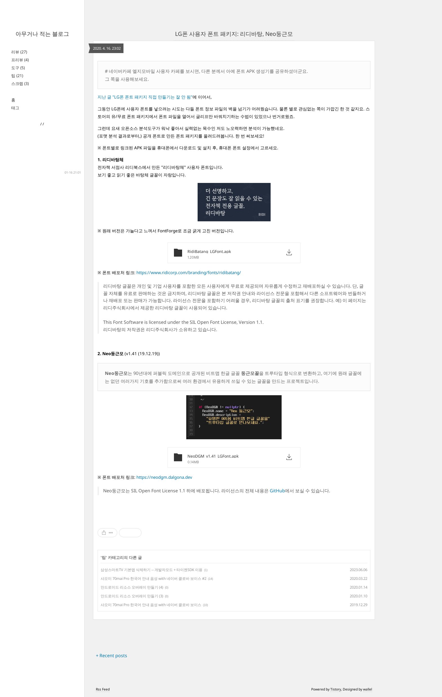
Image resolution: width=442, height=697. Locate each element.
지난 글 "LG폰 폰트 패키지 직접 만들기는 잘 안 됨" (145, 97)
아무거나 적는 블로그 (42, 34)
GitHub (277, 491)
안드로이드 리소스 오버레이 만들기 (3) (132, 595)
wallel (367, 689)
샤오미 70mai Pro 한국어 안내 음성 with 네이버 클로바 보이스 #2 (153, 578)
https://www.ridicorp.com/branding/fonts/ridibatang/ (188, 272)
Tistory (335, 689)
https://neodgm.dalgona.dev (164, 477)
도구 (18, 67)
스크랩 (20, 83)
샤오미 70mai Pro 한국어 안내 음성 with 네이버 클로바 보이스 (151, 604)
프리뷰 (20, 59)
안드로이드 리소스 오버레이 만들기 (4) (132, 587)
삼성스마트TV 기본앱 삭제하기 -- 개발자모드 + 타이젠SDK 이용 (151, 569)
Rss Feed (103, 689)
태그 (15, 107)
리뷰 (19, 51)
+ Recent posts (111, 655)
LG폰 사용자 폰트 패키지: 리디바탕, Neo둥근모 (234, 34)
